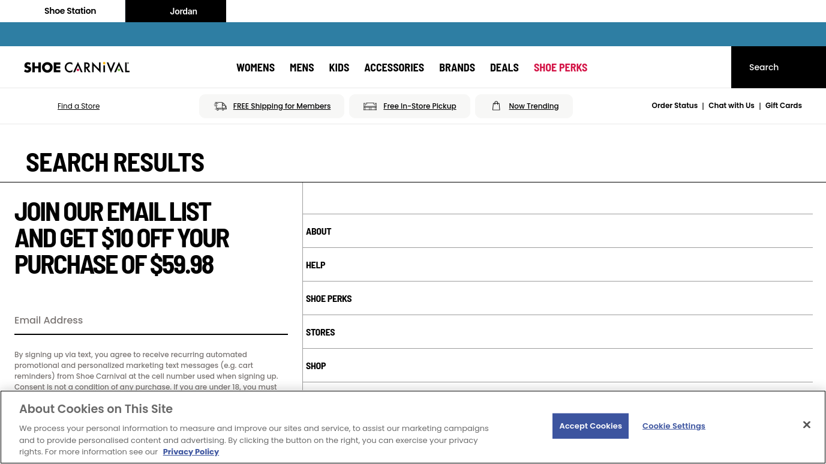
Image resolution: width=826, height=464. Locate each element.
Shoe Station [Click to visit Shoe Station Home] (62, 11)
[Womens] (255, 67)
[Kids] (339, 67)
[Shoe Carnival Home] (77, 67)
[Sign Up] (274, 321)
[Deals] (504, 67)
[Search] (778, 67)
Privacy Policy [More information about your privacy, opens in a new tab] (191, 451)
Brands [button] (457, 67)
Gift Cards (783, 105)
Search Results (115, 161)
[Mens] (302, 67)
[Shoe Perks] (560, 67)
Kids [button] (339, 67)
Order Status (675, 105)
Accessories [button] (394, 67)
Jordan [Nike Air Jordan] (175, 11)
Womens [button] (255, 67)
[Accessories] (394, 67)
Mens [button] (302, 67)
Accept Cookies (590, 426)
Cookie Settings (673, 426)
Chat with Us (731, 105)
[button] (62, 106)
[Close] (807, 425)
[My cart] (711, 67)
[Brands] (457, 67)
